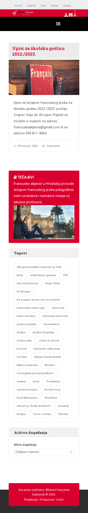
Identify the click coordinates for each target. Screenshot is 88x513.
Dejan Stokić (53, 283)
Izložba (21, 332)
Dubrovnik (53, 146)
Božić (20, 275)
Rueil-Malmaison (27, 397)
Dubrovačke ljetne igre (31, 307)
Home (18, 5)
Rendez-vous (52, 389)
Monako (50, 365)
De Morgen (24, 291)
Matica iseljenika (27, 365)
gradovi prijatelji (26, 324)
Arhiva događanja (25, 444)
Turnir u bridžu (42, 414)
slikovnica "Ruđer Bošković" (34, 406)
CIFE (65, 275)
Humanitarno (51, 324)
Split (43, 5)
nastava (21, 381)
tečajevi (21, 414)
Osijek (67, 5)
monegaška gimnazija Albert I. (35, 373)
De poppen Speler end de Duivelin (38, 299)
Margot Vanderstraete (47, 356)
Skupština (51, 397)
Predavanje (53, 381)
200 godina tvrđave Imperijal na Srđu (39, 267)
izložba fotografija (43, 332)
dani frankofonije (27, 283)
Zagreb (31, 5)
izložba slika (24, 340)
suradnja (63, 406)
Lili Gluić (22, 356)
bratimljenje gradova (43, 275)
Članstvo (63, 414)
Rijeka (54, 5)
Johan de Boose (49, 340)
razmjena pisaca (27, 389)
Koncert (22, 348)
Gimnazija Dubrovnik (55, 316)
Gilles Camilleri (26, 316)
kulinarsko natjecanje (47, 348)
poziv (36, 381)
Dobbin (60, 499)
